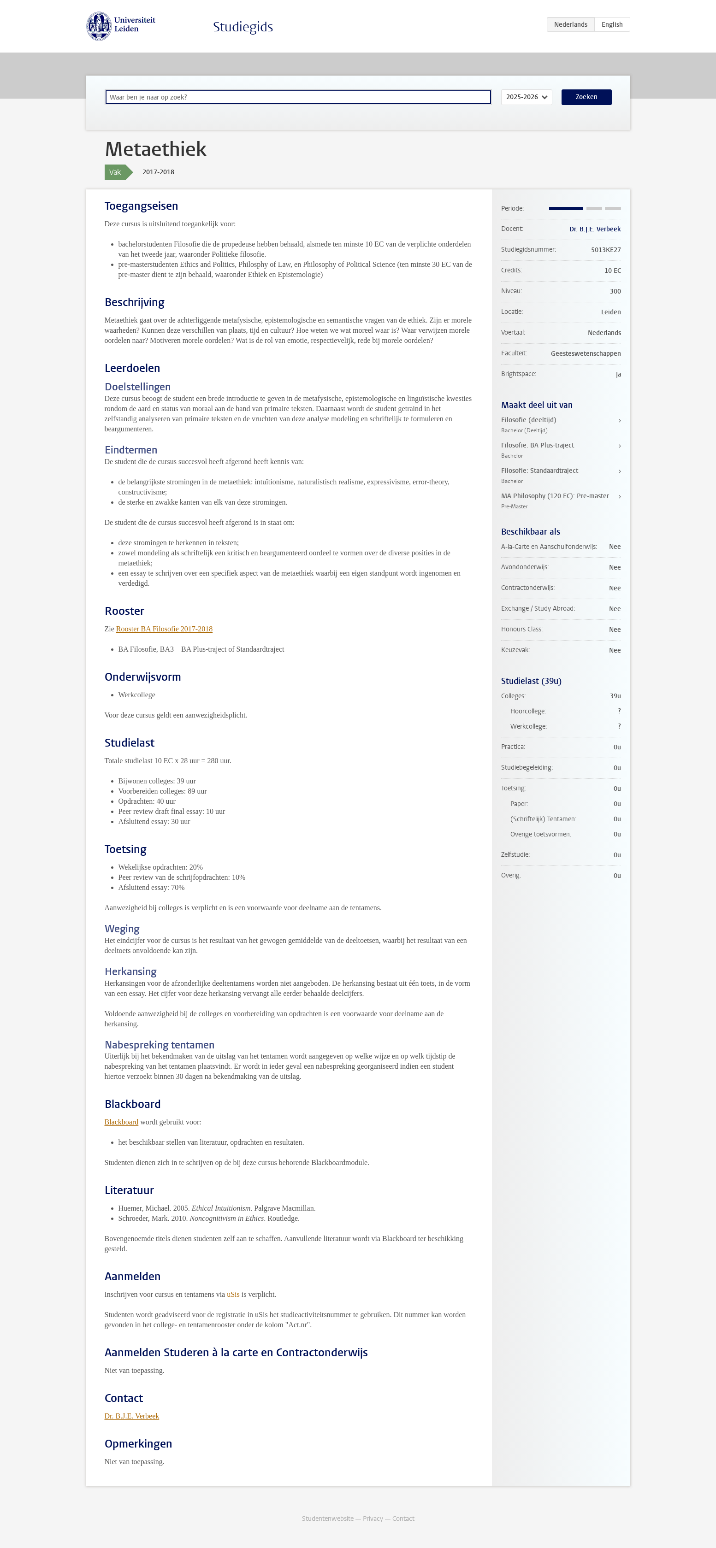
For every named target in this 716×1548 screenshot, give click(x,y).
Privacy (373, 1518)
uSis (233, 1294)
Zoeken (587, 97)
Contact (403, 1518)
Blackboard (122, 1122)
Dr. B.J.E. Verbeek (132, 1416)
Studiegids (243, 26)
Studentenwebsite (328, 1518)
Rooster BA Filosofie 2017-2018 (164, 629)
